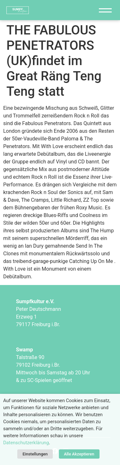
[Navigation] (105, 10)
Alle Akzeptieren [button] (79, 454)
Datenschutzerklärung (26, 443)
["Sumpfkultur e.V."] (43, 10)
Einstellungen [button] (35, 454)
